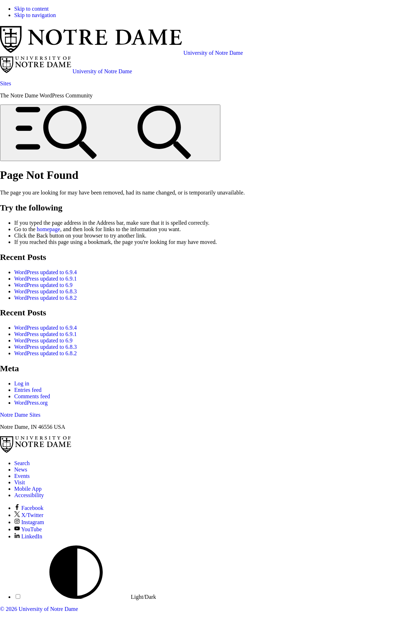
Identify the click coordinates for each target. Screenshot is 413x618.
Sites (5, 83)
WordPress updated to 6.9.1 (45, 279)
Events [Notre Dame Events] (22, 476)
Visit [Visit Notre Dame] (19, 482)
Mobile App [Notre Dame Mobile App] (28, 489)
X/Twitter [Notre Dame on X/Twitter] (28, 515)
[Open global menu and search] (110, 133)
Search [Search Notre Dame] (22, 463)
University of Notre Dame (48, 609)
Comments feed (32, 396)
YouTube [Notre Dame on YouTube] (28, 529)
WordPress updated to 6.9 (43, 285)
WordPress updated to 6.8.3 (45, 291)
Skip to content (31, 9)
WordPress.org (31, 403)
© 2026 (8, 609)
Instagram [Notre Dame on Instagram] (29, 522)
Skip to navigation (35, 15)
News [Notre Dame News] (20, 470)
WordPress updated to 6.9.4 (45, 272)
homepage (48, 229)
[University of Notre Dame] (35, 451)
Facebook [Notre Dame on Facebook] (28, 508)
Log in (21, 383)
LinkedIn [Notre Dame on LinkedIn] (28, 536)
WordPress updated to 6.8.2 (45, 298)
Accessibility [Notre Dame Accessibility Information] (29, 495)
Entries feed (28, 390)
